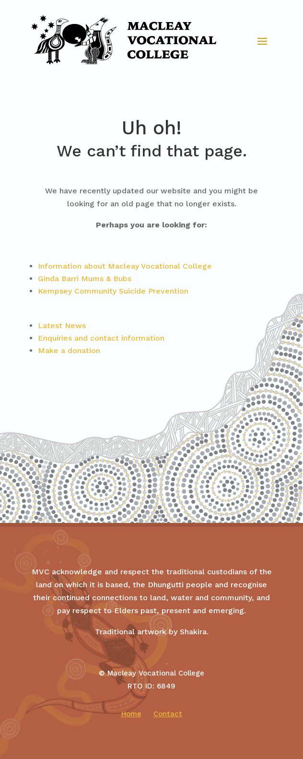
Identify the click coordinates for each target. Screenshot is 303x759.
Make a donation (69, 350)
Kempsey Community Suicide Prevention (113, 291)
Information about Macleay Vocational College (125, 266)
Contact (167, 714)
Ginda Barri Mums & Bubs (84, 278)
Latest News (62, 325)
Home (131, 714)
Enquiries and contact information (101, 338)
